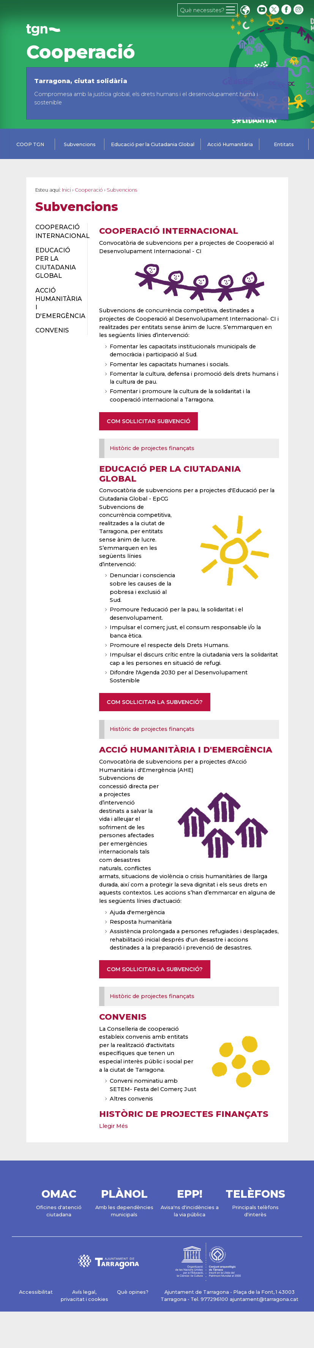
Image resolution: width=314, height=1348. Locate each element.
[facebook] (287, 9)
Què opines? (132, 1292)
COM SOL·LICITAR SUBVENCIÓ (148, 421)
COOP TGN (30, 144)
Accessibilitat (36, 1292)
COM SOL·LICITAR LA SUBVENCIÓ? (155, 702)
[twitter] (275, 9)
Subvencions (80, 144)
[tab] (30, 145)
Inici (66, 190)
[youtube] (262, 9)
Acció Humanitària (230, 144)
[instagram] (299, 9)
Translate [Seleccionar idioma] (245, 11)
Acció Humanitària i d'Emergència (185, 749)
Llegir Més (113, 1126)
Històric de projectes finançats (152, 448)
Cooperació (80, 52)
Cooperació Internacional (168, 231)
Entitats (284, 144)
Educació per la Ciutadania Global (152, 144)
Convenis (123, 1017)
